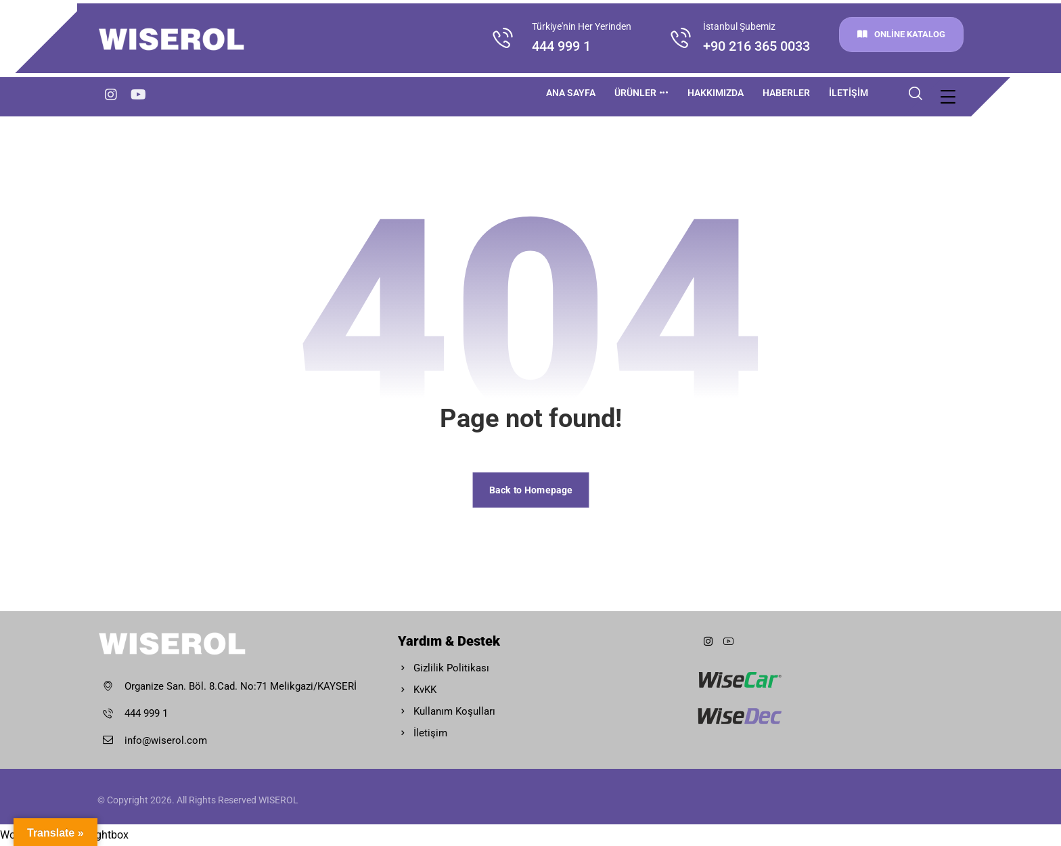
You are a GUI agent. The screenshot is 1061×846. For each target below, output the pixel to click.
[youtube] (138, 94)
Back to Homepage (530, 489)
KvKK (417, 690)
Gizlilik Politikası (443, 668)
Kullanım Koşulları (446, 711)
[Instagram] (111, 94)
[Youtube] (728, 641)
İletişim (422, 733)
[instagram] (708, 641)
